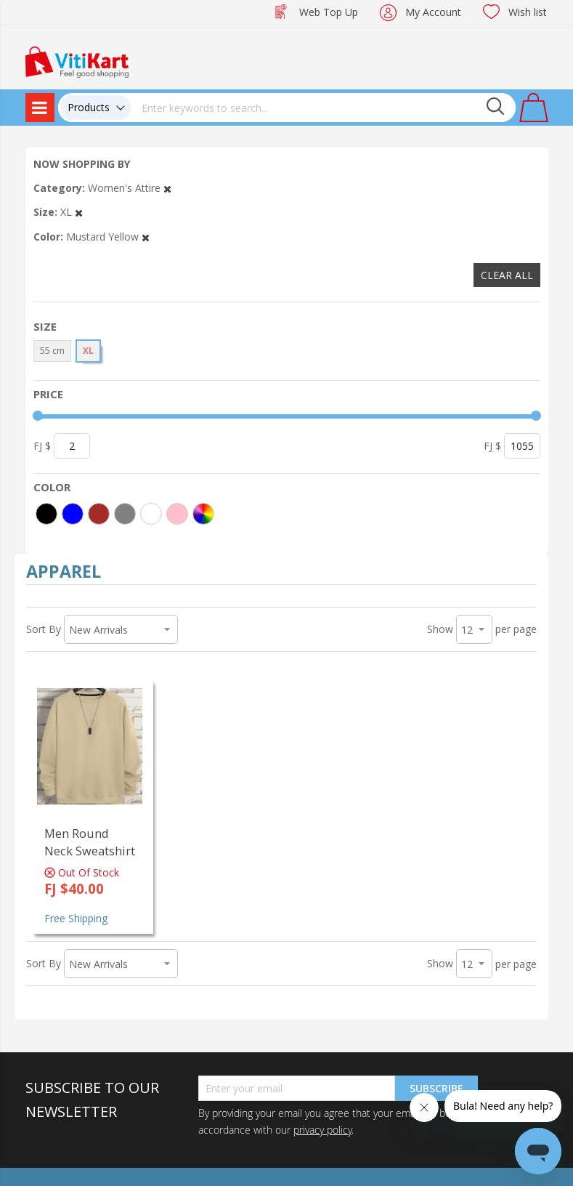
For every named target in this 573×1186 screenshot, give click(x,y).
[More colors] (203, 514)
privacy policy (322, 1130)
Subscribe (436, 1088)
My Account (433, 12)
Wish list (527, 12)
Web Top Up (328, 12)
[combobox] (323, 107)
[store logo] (77, 61)
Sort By (43, 629)
